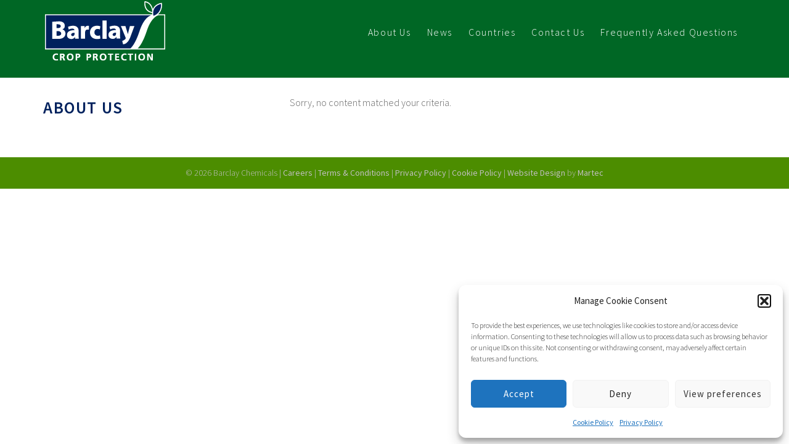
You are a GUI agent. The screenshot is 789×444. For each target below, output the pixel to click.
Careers (298, 172)
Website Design (537, 172)
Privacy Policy (641, 422)
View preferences (723, 394)
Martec (590, 172)
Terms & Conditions (354, 172)
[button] (764, 301)
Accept (519, 394)
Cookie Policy (593, 422)
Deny (620, 394)
